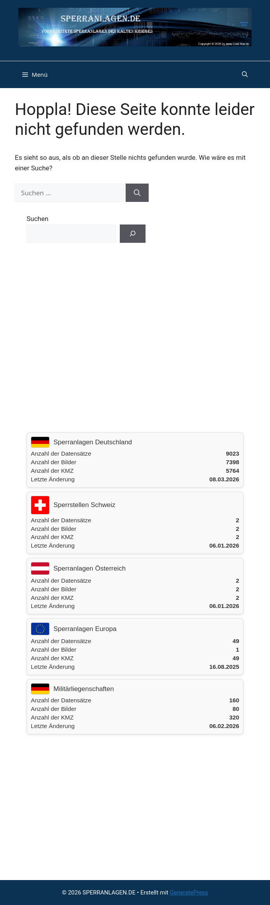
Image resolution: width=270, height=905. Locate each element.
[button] (245, 74)
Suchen (37, 219)
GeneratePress (189, 892)
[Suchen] (137, 193)
